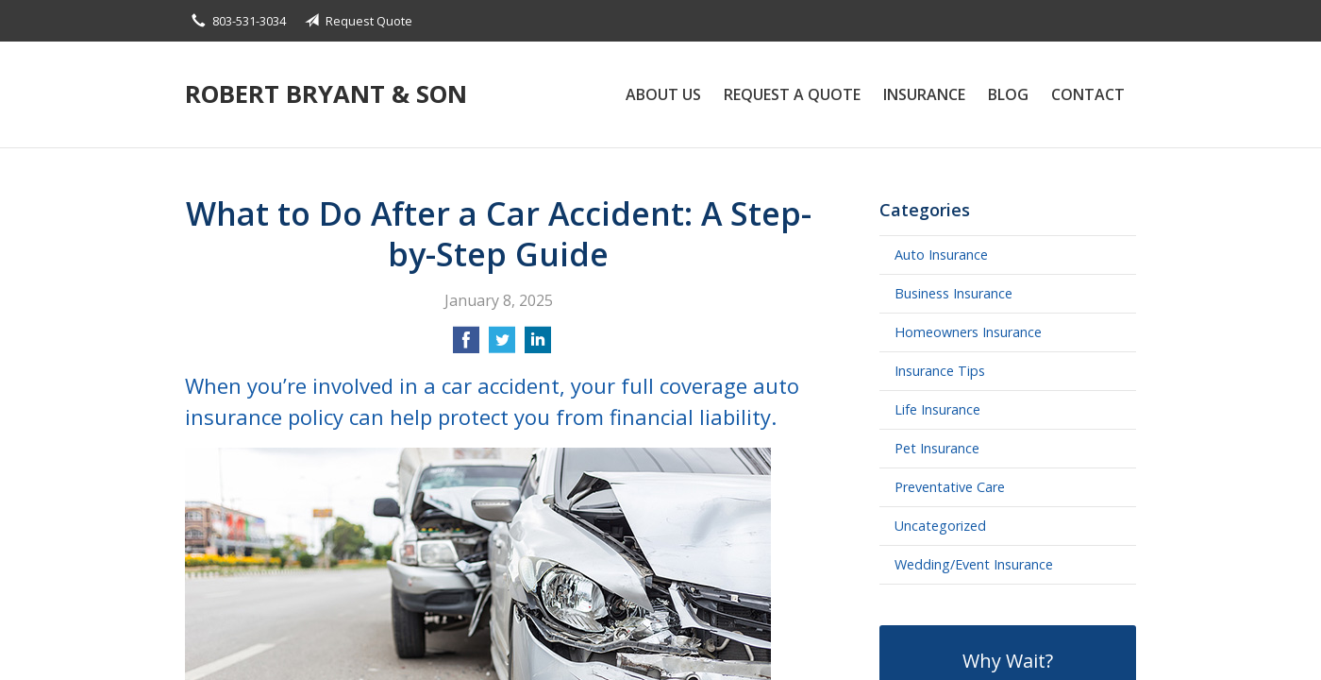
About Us (663, 94)
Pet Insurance (937, 448)
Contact (1088, 94)
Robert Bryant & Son (326, 93)
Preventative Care (950, 487)
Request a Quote (792, 94)
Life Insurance (937, 409)
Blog (1008, 94)
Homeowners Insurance (968, 332)
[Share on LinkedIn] (538, 345)
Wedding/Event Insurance (974, 564)
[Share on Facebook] (466, 345)
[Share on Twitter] (502, 345)
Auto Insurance (941, 255)
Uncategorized (940, 526)
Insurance (924, 94)
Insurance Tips (940, 371)
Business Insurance (953, 293)
